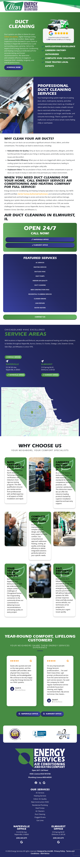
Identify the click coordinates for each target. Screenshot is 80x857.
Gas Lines (40, 820)
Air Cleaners (40, 811)
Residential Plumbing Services (40, 294)
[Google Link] (44, 782)
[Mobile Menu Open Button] (75, 6)
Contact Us (40, 317)
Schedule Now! (14, 67)
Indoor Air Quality (40, 281)
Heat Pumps (40, 276)
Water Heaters (40, 308)
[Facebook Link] (36, 782)
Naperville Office (39, 239)
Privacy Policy (59, 851)
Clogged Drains (40, 299)
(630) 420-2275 (21, 838)
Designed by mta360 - (45, 851)
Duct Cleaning (40, 285)
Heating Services (40, 267)
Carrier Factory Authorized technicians (33, 194)
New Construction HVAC (40, 290)
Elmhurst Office (40, 245)
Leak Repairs (40, 303)
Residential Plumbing (40, 805)
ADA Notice (45, 853)
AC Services (40, 262)
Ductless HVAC (40, 271)
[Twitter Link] (40, 782)
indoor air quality (11, 37)
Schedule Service (13, 357)
